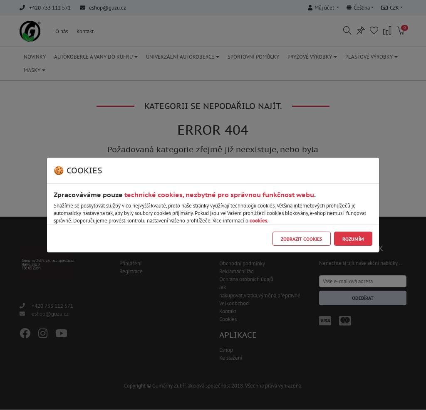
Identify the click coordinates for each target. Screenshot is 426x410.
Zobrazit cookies (301, 239)
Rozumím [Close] (353, 239)
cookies (258, 220)
